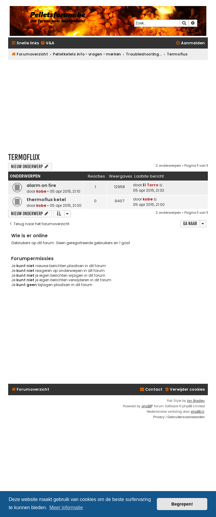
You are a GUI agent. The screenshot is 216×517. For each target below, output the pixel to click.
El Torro (150, 185)
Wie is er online (29, 235)
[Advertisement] (112, 103)
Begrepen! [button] (182, 504)
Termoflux (24, 157)
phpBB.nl (197, 411)
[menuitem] (47, 43)
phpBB (146, 406)
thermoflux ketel (46, 200)
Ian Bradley (196, 401)
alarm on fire (41, 185)
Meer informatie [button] (66, 507)
